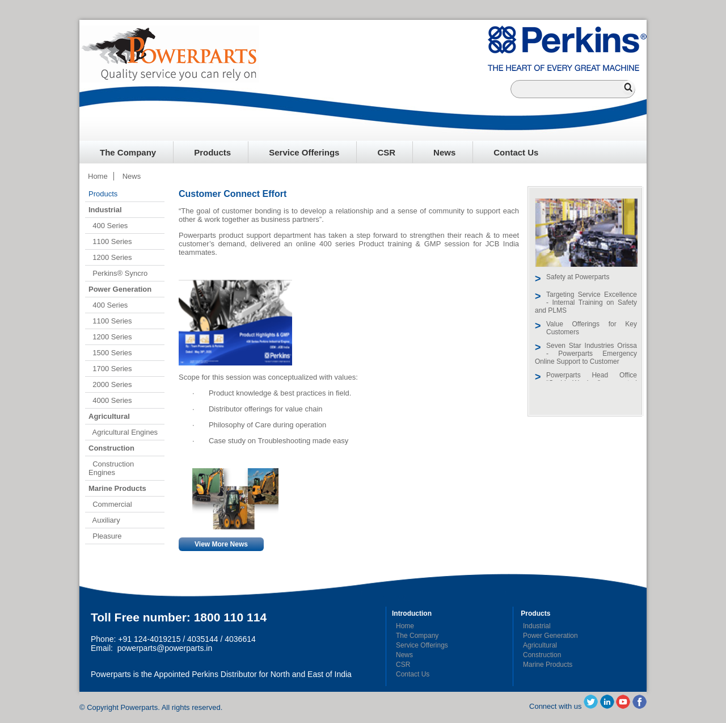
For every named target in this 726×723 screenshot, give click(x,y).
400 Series (108, 225)
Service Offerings (304, 152)
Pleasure (105, 536)
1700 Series (110, 368)
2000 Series (110, 384)
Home (98, 176)
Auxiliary (104, 520)
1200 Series (110, 257)
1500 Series (110, 352)
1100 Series (110, 241)
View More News (221, 544)
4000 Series (110, 400)
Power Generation (550, 636)
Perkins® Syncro (117, 273)
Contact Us (515, 152)
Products (212, 152)
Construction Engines (111, 468)
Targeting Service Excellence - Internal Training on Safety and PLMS (586, 302)
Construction (542, 655)
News (444, 152)
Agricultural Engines (123, 432)
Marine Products (547, 665)
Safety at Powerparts (577, 277)
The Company (128, 152)
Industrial (537, 626)
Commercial (110, 504)
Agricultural (540, 645)
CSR (386, 152)
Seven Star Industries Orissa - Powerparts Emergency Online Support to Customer (586, 353)
